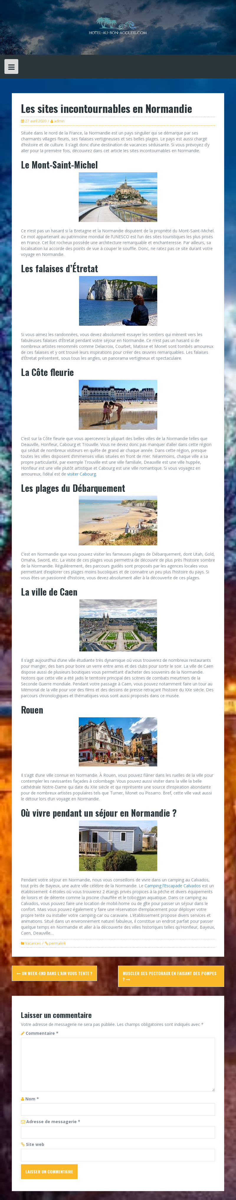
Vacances (33, 943)
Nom (32, 1099)
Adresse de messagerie (53, 1121)
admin (59, 121)
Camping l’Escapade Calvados (173, 885)
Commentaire (42, 1033)
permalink (57, 943)
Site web (35, 1144)
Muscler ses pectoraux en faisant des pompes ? (170, 976)
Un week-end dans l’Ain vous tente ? (54, 973)
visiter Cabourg (81, 474)
